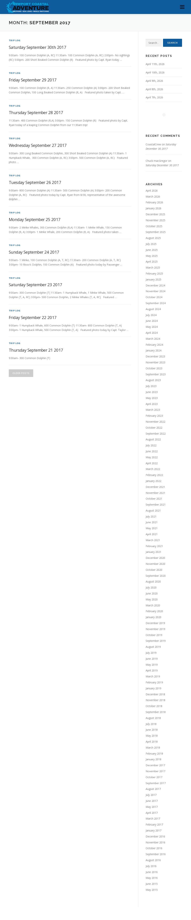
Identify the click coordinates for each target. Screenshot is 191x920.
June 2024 (152, 321)
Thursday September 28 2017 (36, 112)
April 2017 (152, 813)
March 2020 (153, 605)
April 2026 (152, 190)
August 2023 (153, 380)
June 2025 (152, 250)
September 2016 (156, 854)
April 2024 (152, 332)
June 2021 (152, 522)
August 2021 (153, 510)
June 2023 (152, 392)
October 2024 (154, 297)
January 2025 (153, 279)
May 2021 (152, 528)
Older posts (20, 373)
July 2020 (151, 587)
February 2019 (154, 682)
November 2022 (155, 421)
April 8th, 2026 (154, 89)
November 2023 (155, 362)
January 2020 (153, 617)
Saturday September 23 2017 (35, 284)
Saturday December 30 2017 (162, 165)
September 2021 (156, 504)
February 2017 (154, 824)
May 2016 (152, 878)
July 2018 (151, 724)
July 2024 (151, 315)
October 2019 (154, 635)
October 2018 (154, 706)
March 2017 (153, 818)
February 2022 (154, 475)
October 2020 (154, 570)
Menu (182, 7)
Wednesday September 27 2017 (38, 145)
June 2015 (152, 884)
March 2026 (153, 196)
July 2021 (151, 516)
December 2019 (155, 623)
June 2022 (152, 451)
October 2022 (154, 427)
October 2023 (154, 368)
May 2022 (152, 457)
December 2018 (155, 694)
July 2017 (151, 795)
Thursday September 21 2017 (36, 350)
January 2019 (153, 688)
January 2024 (153, 350)
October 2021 (154, 498)
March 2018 (153, 747)
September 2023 (156, 374)
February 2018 (154, 753)
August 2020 (153, 581)
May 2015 (152, 889)
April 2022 (152, 463)
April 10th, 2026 (155, 72)
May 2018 (152, 735)
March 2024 (153, 338)
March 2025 (153, 267)
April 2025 (152, 261)
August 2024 (153, 309)
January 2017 (153, 830)
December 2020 (155, 558)
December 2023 (155, 356)
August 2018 (153, 718)
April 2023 (152, 404)
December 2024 (155, 285)
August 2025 (153, 238)
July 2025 (151, 244)
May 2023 (152, 398)
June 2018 (152, 729)
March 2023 (153, 409)
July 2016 (151, 866)
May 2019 (152, 664)
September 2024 (156, 303)
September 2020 (156, 575)
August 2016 (153, 860)
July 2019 (151, 652)
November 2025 (155, 220)
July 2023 (151, 386)
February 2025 (154, 273)
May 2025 (152, 256)
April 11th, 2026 (155, 64)
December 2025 (155, 214)
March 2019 (153, 676)
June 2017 (152, 801)
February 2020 (154, 611)
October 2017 (154, 777)
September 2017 (156, 783)
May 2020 (152, 599)
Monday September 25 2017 (35, 219)
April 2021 (152, 534)
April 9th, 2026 (154, 81)
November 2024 (155, 291)
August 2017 (153, 789)
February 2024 (154, 344)
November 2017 (155, 771)
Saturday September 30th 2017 (37, 47)
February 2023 (154, 415)
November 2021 (155, 493)
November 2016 (155, 842)
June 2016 (152, 872)
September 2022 (156, 433)
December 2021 (155, 487)
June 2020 (152, 593)
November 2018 (155, 700)
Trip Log (15, 40)
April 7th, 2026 (154, 97)
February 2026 (154, 202)
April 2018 (152, 741)
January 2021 (153, 552)
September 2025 (156, 232)
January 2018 (153, 759)
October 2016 (154, 848)
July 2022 (151, 445)
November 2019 (155, 629)
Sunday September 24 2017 (34, 252)
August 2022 (153, 439)
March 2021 (153, 540)
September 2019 (156, 641)
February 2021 (154, 546)
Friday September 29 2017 (33, 80)
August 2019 (153, 646)
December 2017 (155, 765)
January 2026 (153, 208)
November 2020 (155, 564)
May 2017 (152, 807)
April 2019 (152, 670)
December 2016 (155, 836)
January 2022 (153, 481)
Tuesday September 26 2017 (35, 182)
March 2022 (153, 469)
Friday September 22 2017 (33, 317)
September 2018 (156, 712)
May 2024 (152, 327)
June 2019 (152, 658)
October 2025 (154, 226)
